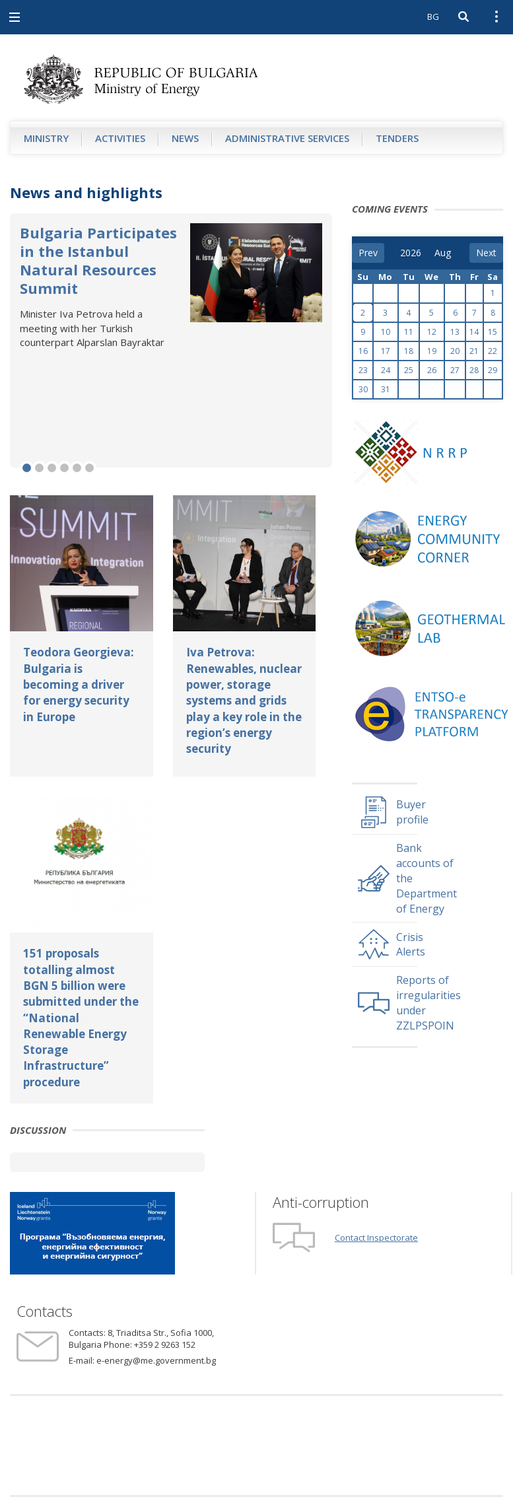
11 (408, 331)
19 (431, 351)
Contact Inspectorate (376, 1237)
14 (474, 331)
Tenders (397, 138)
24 (385, 370)
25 (408, 370)
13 (455, 331)
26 (431, 370)
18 (408, 351)
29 (492, 370)
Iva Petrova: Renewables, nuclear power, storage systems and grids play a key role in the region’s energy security (244, 700)
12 (431, 331)
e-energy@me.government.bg (156, 1360)
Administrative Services (287, 138)
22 (492, 351)
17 (385, 351)
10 (385, 331)
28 (474, 370)
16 (363, 351)
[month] (443, 253)
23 (363, 370)
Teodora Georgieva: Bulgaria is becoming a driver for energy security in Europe (78, 684)
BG (433, 16)
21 (474, 351)
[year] (410, 253)
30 (363, 389)
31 (385, 389)
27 (455, 370)
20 (455, 351)
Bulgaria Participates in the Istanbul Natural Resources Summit (98, 260)
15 (492, 331)
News (185, 138)
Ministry (46, 138)
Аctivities (120, 138)
